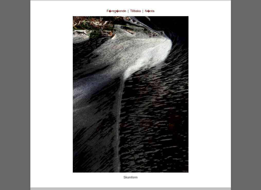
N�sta (150, 11)
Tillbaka (135, 11)
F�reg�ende (116, 11)
